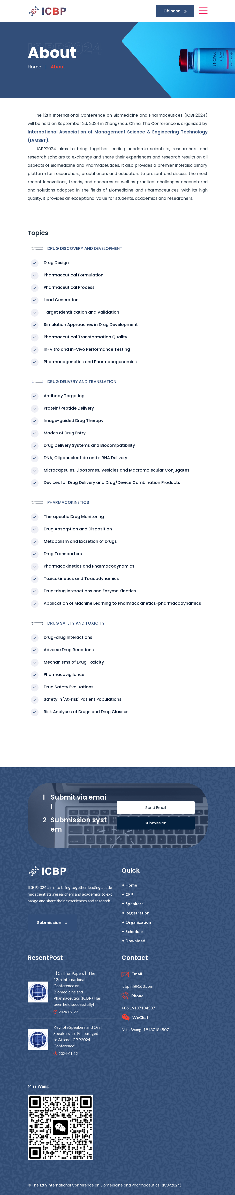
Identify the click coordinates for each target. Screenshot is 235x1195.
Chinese (175, 11)
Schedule (134, 931)
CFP (129, 894)
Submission (155, 823)
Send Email (155, 807)
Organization (138, 922)
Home (34, 66)
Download (135, 941)
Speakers (134, 904)
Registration (137, 913)
